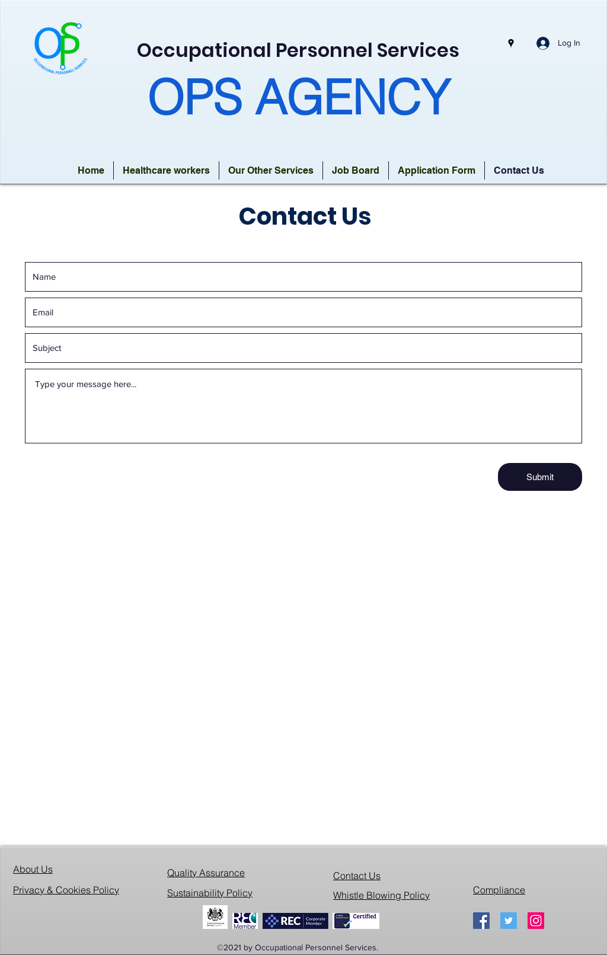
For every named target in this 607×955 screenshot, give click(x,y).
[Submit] (540, 477)
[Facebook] (481, 920)
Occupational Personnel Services (298, 50)
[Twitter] (508, 920)
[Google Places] (511, 43)
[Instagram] (536, 920)
